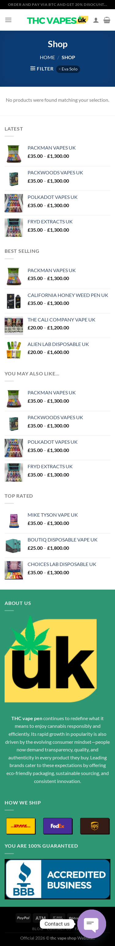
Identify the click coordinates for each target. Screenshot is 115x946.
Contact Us (59, 928)
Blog (37, 928)
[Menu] (8, 19)
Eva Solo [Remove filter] (70, 68)
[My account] (96, 20)
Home (47, 57)
